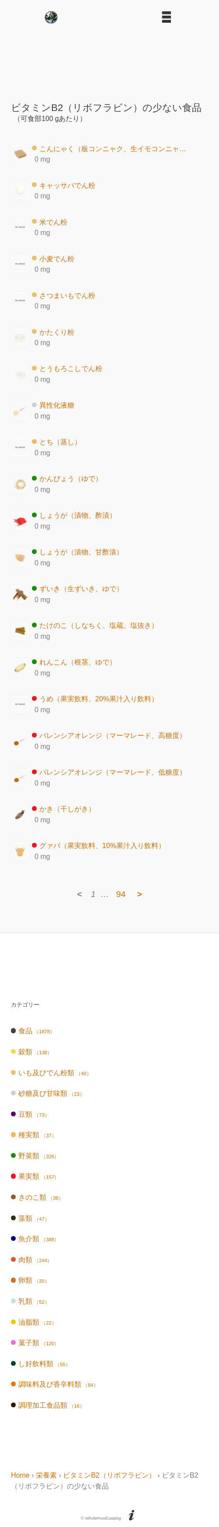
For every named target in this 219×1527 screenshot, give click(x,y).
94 (120, 894)
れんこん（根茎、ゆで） (74, 662)
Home (20, 1475)
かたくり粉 (53, 332)
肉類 (31, 1260)
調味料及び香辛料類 (54, 1384)
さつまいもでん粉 (63, 295)
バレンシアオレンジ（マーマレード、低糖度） (109, 772)
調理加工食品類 (47, 1405)
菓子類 (35, 1343)
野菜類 (35, 1156)
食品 (33, 1031)
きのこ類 (37, 1197)
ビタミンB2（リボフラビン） (109, 1475)
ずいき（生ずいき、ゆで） (77, 588)
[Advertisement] (109, 59)
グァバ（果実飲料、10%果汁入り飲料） (98, 845)
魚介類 (35, 1239)
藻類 (30, 1218)
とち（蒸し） (56, 442)
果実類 (35, 1176)
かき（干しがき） (63, 809)
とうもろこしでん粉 (67, 368)
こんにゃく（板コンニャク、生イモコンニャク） (111, 148)
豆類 (30, 1114)
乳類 (30, 1301)
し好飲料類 (40, 1364)
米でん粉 (49, 221)
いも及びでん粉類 (51, 1073)
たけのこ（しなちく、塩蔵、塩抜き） (95, 625)
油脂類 (33, 1322)
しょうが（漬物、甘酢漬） (77, 552)
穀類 (31, 1052)
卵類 (30, 1280)
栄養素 (46, 1475)
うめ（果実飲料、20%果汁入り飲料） (95, 699)
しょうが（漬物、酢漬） (74, 515)
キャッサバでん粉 (63, 185)
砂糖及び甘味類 (47, 1093)
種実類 (33, 1135)
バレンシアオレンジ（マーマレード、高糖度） (109, 735)
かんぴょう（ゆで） (67, 478)
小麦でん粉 (53, 258)
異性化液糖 (53, 405)
